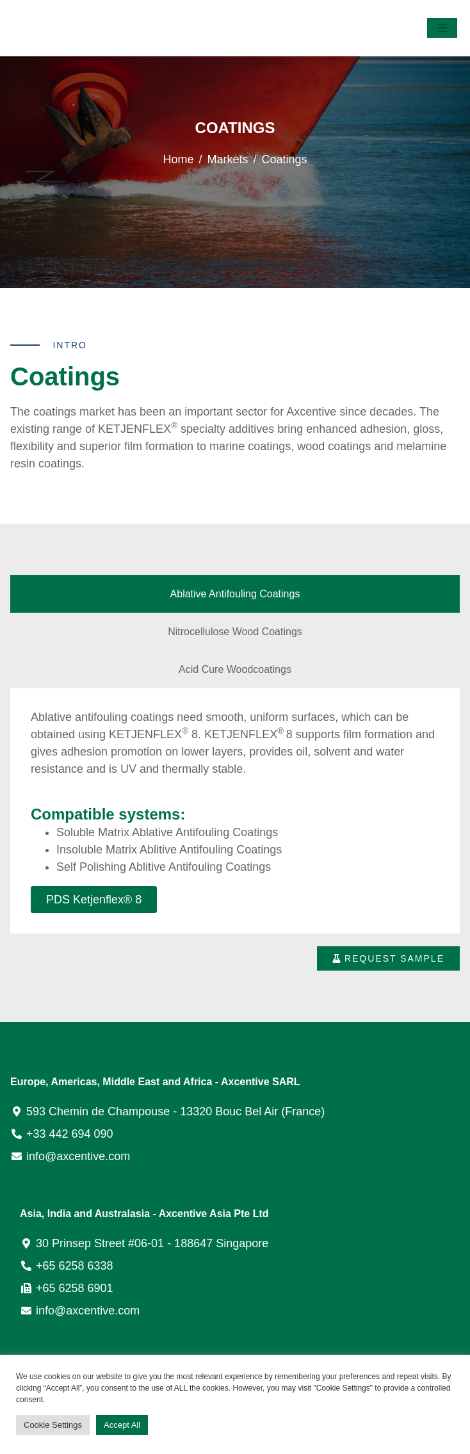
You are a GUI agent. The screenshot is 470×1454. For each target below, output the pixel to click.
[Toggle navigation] (442, 28)
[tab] (235, 594)
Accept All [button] (122, 1425)
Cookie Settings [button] (53, 1425)
